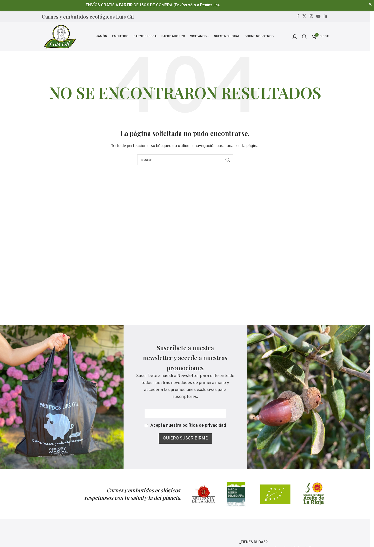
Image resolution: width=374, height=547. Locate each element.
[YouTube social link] (318, 16)
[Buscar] (304, 36)
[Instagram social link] (311, 16)
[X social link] (304, 16)
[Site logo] (59, 36)
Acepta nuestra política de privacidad (188, 425)
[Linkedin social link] (325, 16)
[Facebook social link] (298, 16)
